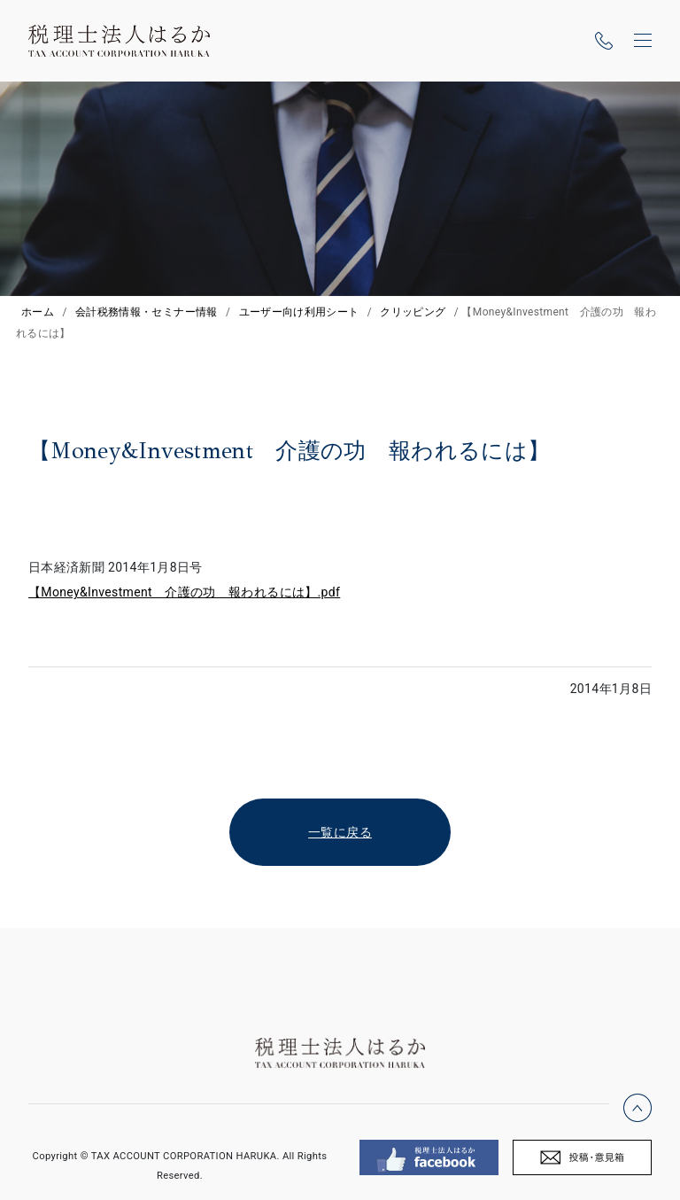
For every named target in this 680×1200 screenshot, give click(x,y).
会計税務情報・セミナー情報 (146, 312)
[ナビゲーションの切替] (643, 40)
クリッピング (412, 312)
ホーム (37, 312)
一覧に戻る (340, 832)
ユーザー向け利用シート (299, 312)
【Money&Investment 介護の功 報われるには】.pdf (184, 592)
